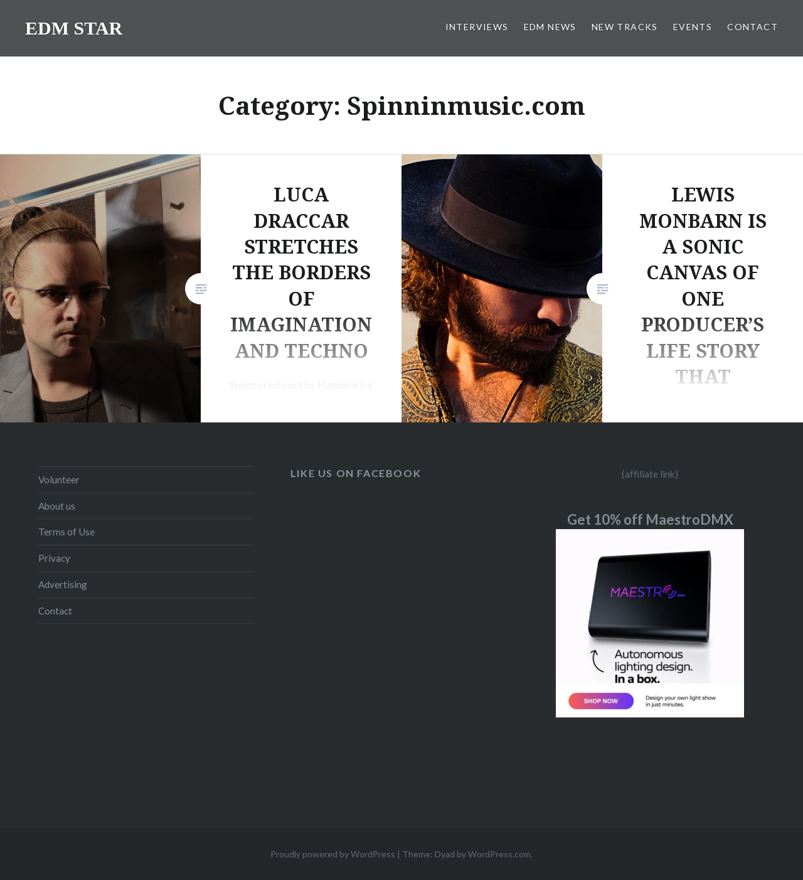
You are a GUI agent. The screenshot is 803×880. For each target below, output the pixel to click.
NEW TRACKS (625, 26)
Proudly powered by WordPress (332, 854)
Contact (55, 610)
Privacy (54, 558)
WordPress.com (499, 854)
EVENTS (692, 26)
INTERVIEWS (477, 26)
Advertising (62, 584)
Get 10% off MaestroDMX (650, 519)
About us (56, 506)
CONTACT (752, 26)
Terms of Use (66, 531)
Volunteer (59, 479)
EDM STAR (73, 28)
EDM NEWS (550, 26)
